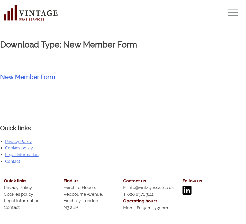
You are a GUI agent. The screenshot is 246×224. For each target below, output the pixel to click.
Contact (12, 161)
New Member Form (27, 77)
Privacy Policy (18, 141)
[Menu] (233, 12)
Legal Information (22, 154)
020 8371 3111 (140, 194)
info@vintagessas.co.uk (150, 187)
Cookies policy (19, 148)
